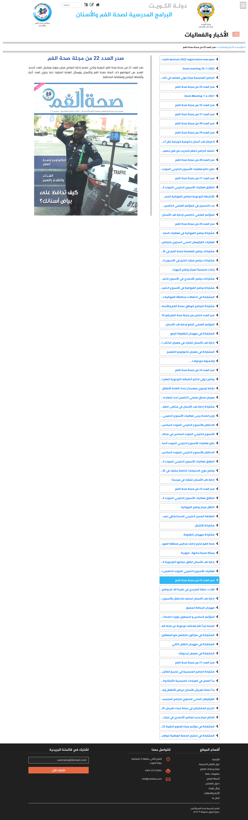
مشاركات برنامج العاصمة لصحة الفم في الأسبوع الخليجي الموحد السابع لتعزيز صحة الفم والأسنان (187, 251)
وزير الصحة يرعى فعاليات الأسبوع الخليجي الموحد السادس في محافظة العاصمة (187, 415)
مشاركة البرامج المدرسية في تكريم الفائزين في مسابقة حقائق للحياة (187, 671)
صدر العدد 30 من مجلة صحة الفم (195, 123)
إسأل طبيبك (214, 788)
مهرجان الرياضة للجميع (200, 607)
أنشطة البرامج (213, 778)
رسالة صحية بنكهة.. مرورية (198, 552)
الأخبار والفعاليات (226, 47)
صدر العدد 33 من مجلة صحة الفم (195, 86)
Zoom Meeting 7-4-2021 (199, 95)
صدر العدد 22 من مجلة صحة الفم (195, 580)
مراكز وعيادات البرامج (210, 769)
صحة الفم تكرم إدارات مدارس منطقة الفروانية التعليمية (187, 543)
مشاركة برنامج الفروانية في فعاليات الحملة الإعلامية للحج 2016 (187, 233)
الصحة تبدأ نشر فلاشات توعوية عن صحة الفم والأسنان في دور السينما (187, 625)
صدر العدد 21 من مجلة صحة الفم (195, 662)
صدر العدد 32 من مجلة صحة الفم (195, 105)
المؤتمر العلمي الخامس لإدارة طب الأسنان (188, 214)
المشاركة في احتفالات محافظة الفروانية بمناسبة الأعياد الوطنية (187, 296)
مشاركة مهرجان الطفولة (199, 534)
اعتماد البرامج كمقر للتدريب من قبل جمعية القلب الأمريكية (187, 150)
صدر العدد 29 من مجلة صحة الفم (195, 132)
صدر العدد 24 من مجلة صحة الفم (195, 370)
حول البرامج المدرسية (209, 764)
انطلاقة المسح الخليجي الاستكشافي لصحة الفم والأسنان (187, 516)
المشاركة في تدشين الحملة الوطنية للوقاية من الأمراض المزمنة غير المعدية (187, 735)
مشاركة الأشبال (205, 525)
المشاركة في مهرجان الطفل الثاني (193, 644)
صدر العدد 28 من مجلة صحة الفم (195, 159)
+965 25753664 (153, 770)
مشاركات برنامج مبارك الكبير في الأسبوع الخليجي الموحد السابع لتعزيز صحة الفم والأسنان (187, 260)
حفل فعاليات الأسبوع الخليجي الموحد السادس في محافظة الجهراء (187, 443)
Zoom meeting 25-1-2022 (199, 68)
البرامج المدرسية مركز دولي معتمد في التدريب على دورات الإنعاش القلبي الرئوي (187, 77)
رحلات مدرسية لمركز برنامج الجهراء (193, 269)
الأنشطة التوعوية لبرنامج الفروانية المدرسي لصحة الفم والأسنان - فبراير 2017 (187, 196)
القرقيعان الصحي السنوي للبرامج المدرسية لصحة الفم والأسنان (187, 699)
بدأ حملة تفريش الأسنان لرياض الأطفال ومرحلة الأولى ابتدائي (187, 689)
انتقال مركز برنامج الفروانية (198, 507)
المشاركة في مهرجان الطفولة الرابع (192, 333)
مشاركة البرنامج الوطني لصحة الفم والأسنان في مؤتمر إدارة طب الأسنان (187, 306)
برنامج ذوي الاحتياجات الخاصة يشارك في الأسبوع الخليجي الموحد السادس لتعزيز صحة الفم (187, 470)
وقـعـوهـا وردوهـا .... (202, 360)
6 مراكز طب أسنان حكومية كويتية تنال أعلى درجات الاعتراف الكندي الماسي (187, 141)
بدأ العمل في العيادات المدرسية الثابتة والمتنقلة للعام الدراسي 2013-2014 (187, 680)
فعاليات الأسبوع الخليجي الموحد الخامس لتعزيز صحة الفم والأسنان (187, 571)
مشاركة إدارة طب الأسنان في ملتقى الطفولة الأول (187, 406)
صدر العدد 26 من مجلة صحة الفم (195, 223)
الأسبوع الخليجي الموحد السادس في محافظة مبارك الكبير (187, 434)
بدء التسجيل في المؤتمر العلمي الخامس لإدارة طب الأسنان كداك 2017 (187, 205)
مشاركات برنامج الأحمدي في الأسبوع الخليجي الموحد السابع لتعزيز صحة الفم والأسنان (187, 278)
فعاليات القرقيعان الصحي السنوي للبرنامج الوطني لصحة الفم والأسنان (187, 242)
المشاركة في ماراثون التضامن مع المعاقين (188, 635)
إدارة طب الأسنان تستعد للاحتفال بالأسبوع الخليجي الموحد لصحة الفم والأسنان (187, 598)
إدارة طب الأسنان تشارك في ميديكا (193, 479)
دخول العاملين (212, 783)
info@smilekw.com (152, 779)
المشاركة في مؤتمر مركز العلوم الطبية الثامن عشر (187, 726)
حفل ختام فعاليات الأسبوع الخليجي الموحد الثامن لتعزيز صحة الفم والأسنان (187, 169)
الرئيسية (240, 47)
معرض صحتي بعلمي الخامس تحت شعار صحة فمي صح (187, 397)
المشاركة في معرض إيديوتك (196, 653)
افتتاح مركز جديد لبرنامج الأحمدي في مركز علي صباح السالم (187, 717)
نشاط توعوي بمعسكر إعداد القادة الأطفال (188, 388)
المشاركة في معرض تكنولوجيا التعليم (191, 351)
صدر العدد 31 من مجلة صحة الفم (195, 114)
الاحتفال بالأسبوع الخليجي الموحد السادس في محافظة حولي (187, 452)
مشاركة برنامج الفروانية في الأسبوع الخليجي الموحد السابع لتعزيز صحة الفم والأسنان (187, 287)
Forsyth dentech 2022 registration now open (187, 59)
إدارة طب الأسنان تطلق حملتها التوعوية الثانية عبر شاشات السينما (187, 561)
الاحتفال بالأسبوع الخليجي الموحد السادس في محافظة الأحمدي (187, 424)
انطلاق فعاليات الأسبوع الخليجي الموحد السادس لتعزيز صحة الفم (187, 498)
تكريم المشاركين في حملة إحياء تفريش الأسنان (187, 708)
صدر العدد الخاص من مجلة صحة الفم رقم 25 (188, 315)
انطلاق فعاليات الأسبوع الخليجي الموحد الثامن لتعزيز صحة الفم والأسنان (187, 187)
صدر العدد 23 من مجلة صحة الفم (195, 488)
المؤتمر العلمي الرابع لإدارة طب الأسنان (190, 324)
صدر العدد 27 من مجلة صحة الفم (195, 178)
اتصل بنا (216, 798)
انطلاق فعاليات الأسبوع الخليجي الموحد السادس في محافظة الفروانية (187, 461)
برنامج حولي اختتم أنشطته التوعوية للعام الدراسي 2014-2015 (187, 379)
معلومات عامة (212, 774)
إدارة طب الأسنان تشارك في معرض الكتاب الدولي (187, 342)
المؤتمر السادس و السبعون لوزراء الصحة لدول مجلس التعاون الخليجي (187, 616)
